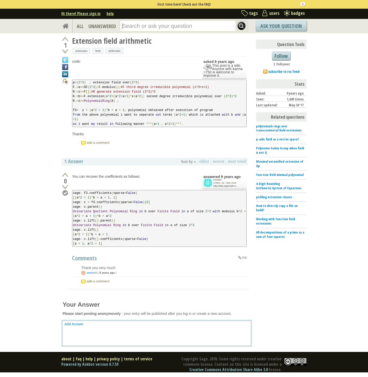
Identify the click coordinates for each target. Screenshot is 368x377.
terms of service (138, 359)
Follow (281, 55)
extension (81, 50)
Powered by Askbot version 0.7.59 (89, 364)
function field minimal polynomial (280, 174)
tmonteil (217, 180)
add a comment (98, 143)
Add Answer (74, 324)
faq (79, 359)
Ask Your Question (281, 26)
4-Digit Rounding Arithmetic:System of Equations (278, 185)
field (97, 50)
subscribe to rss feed (284, 71)
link (244, 257)
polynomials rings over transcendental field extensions (279, 128)
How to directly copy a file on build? (277, 207)
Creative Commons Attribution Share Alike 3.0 (228, 369)
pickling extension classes (274, 197)
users (274, 13)
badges (298, 13)
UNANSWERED (102, 26)
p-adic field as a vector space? (277, 139)
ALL (80, 26)
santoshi (91, 272)
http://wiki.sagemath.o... (225, 186)
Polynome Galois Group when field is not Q (280, 150)
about (66, 359)
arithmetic (114, 50)
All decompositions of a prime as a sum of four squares (280, 234)
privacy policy (108, 359)
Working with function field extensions (275, 221)
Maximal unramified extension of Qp (279, 163)
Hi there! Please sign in (80, 13)
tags (253, 13)
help (110, 13)
